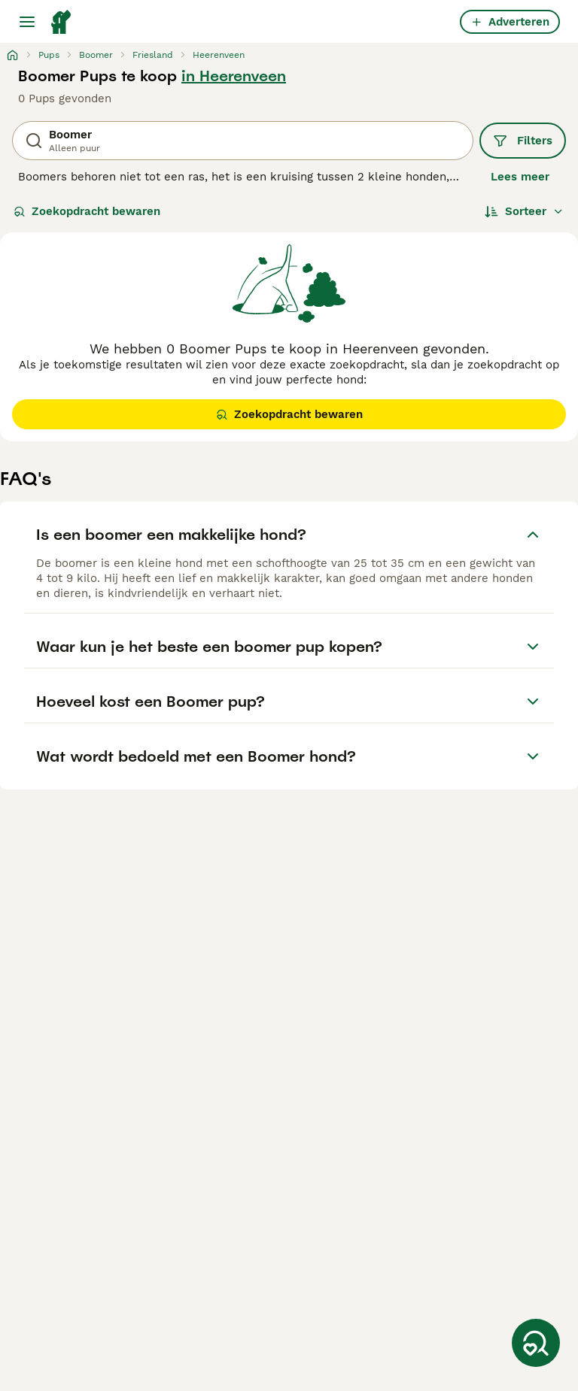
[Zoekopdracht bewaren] (536, 1343)
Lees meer (520, 176)
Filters (522, 140)
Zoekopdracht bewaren (87, 211)
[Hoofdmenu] (27, 22)
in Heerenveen (233, 76)
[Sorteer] (524, 211)
